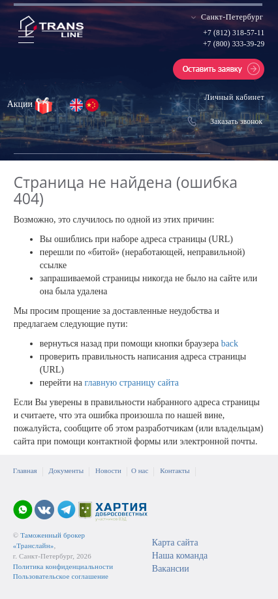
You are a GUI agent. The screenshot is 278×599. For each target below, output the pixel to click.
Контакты (174, 470)
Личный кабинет (234, 97)
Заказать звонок (236, 121)
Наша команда (180, 556)
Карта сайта (175, 542)
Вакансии (170, 569)
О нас (139, 470)
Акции (21, 104)
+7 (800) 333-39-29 (233, 44)
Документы (66, 470)
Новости (108, 470)
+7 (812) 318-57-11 (233, 33)
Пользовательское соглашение (60, 576)
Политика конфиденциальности (63, 566)
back (229, 343)
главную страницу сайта (131, 383)
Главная (25, 470)
